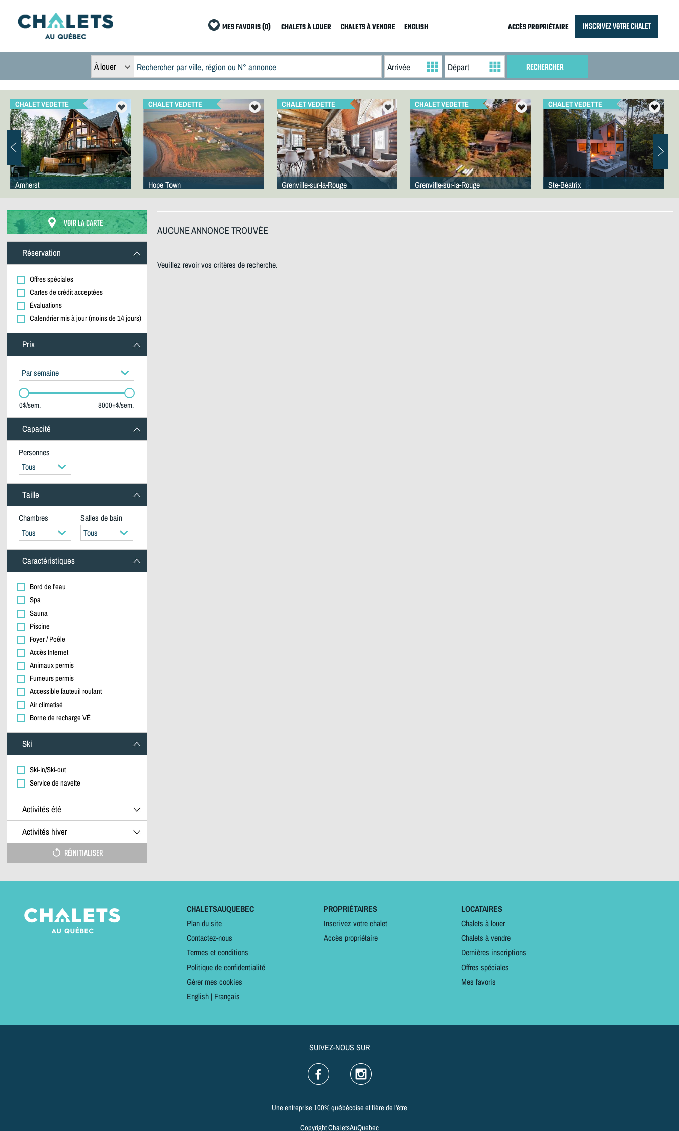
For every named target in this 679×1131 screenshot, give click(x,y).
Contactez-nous (209, 937)
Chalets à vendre (486, 937)
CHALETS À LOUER (306, 27)
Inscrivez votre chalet (355, 923)
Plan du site (204, 923)
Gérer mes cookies (214, 981)
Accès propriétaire (351, 937)
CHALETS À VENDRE (368, 27)
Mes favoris (478, 981)
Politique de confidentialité (226, 967)
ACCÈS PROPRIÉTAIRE (538, 27)
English (198, 996)
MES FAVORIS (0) (246, 27)
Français (227, 996)
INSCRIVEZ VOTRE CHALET (617, 26)
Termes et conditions (217, 952)
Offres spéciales (485, 967)
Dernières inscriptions (493, 952)
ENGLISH (416, 27)
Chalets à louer (483, 923)
